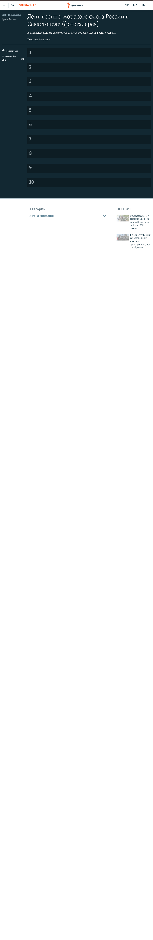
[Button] (10, 51)
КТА (135, 5)
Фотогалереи (27, 5)
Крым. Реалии (9, 19)
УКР (127, 5)
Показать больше (39, 39)
